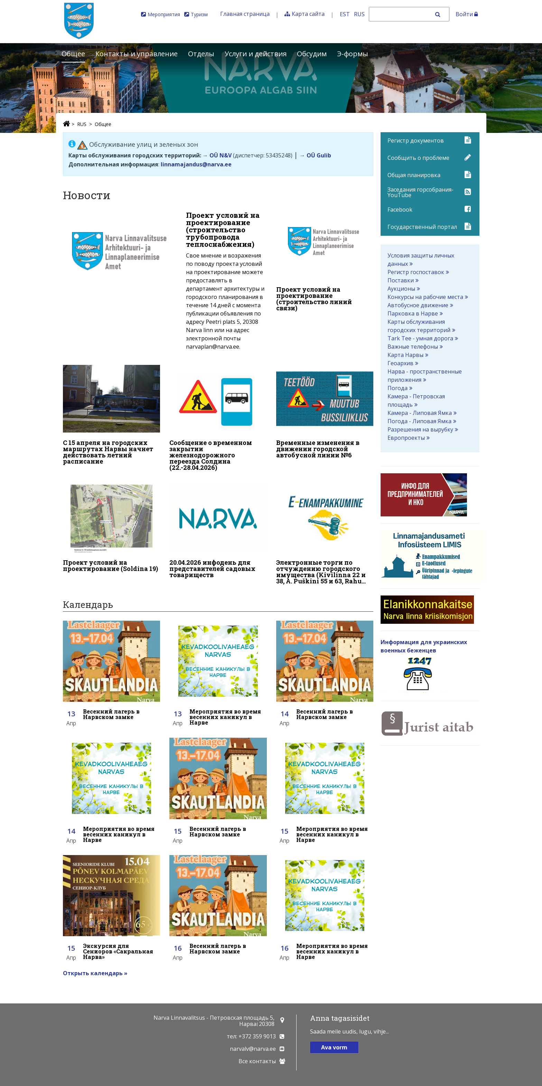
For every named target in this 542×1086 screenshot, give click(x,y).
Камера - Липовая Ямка (419, 413)
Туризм (199, 14)
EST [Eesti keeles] (345, 14)
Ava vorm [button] (334, 1047)
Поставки (400, 280)
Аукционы (401, 288)
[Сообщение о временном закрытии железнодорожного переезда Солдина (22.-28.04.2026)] (218, 417)
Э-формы (352, 53)
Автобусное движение (417, 305)
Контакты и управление (136, 53)
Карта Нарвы (405, 355)
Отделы (201, 53)
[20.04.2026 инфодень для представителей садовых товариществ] (218, 528)
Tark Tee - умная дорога (420, 338)
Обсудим (312, 53)
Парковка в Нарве (412, 313)
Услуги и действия (256, 53)
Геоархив (400, 363)
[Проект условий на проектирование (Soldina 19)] (111, 525)
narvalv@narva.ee (253, 1049)
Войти (467, 14)
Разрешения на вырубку (420, 429)
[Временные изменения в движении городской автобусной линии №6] (325, 410)
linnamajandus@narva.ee (196, 164)
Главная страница (245, 14)
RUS (81, 124)
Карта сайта (308, 14)
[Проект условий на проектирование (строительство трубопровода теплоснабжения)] (165, 283)
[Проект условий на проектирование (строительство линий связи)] (325, 263)
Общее (73, 53)
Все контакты (257, 1061)
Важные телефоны (412, 346)
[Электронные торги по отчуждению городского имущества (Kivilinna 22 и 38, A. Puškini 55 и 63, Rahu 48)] (325, 531)
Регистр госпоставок (415, 272)
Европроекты (406, 438)
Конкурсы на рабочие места (425, 297)
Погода (397, 388)
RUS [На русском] (359, 14)
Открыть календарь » (95, 968)
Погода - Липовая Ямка (419, 421)
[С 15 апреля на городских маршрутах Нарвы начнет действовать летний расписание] (111, 413)
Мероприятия (164, 14)
